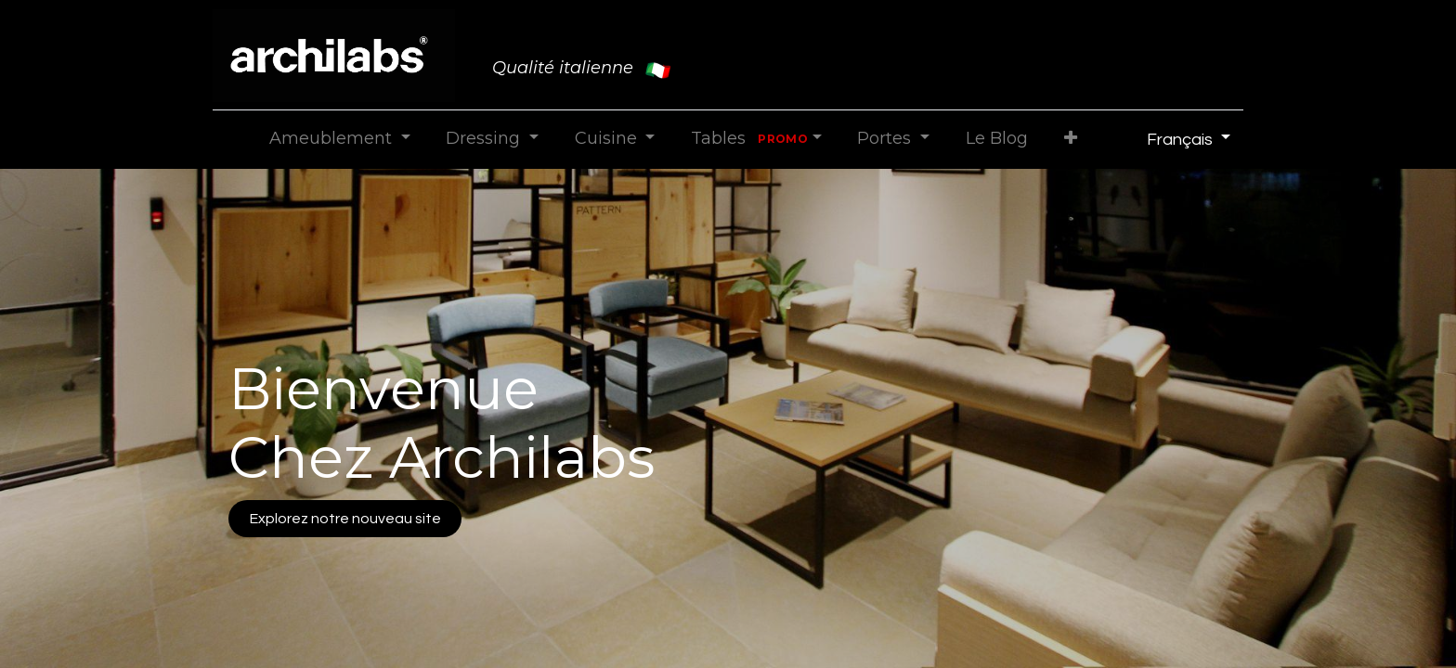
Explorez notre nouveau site (345, 518)
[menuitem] (996, 139)
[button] (1070, 139)
